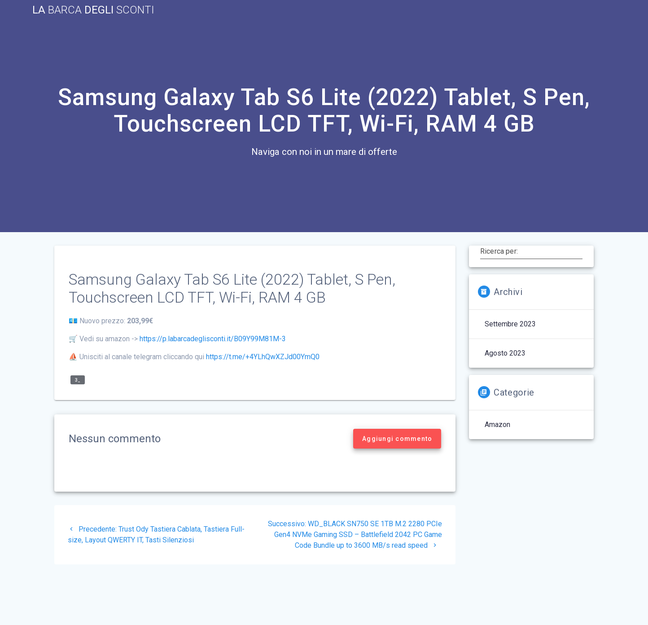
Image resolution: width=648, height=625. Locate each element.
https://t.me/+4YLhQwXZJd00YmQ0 (263, 356)
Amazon (497, 424)
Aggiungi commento (397, 438)
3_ (78, 380)
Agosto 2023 (505, 353)
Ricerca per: (499, 251)
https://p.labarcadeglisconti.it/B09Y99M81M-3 (213, 339)
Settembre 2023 (510, 324)
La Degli (93, 9)
